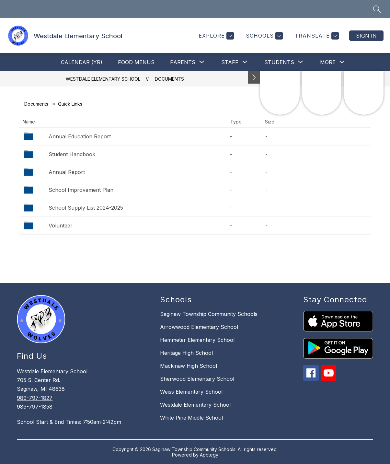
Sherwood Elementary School (197, 379)
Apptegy (209, 455)
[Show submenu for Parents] (182, 62)
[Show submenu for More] (328, 62)
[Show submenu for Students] (279, 62)
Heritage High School (186, 353)
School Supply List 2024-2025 (86, 207)
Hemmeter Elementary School (197, 340)
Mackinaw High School (188, 366)
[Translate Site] (316, 36)
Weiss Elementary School (191, 392)
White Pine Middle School (191, 417)
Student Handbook (72, 154)
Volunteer (61, 225)
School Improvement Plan (81, 190)
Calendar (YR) (81, 62)
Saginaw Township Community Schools (209, 314)
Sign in (366, 35)
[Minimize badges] (254, 77)
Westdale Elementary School (103, 79)
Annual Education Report (80, 136)
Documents (169, 79)
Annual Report (67, 172)
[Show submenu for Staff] (229, 62)
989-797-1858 (34, 406)
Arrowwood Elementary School (199, 327)
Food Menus (136, 62)
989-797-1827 (34, 398)
